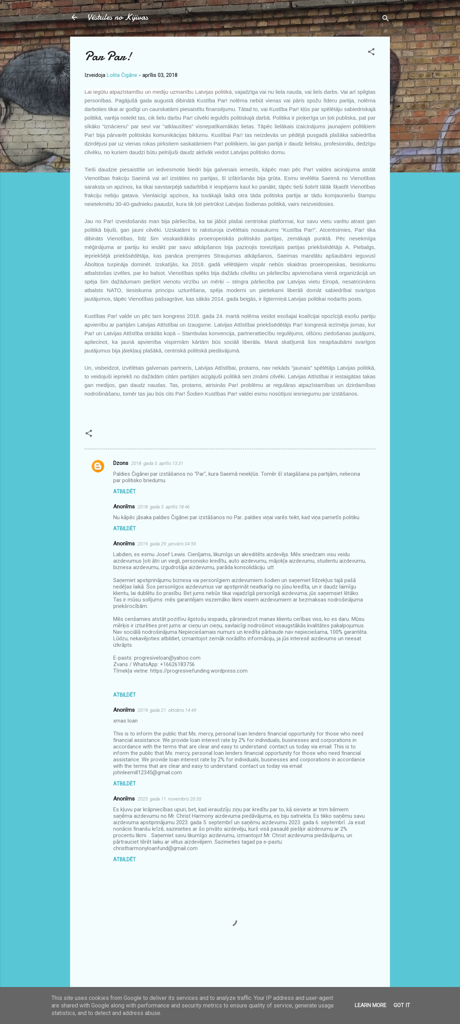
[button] (371, 53)
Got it (402, 1005)
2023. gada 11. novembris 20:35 (169, 799)
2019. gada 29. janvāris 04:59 (167, 543)
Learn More (370, 1005)
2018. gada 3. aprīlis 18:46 (164, 506)
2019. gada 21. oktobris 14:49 (167, 710)
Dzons (120, 463)
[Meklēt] (385, 20)
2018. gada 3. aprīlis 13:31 (157, 463)
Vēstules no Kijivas (117, 17)
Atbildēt (124, 491)
